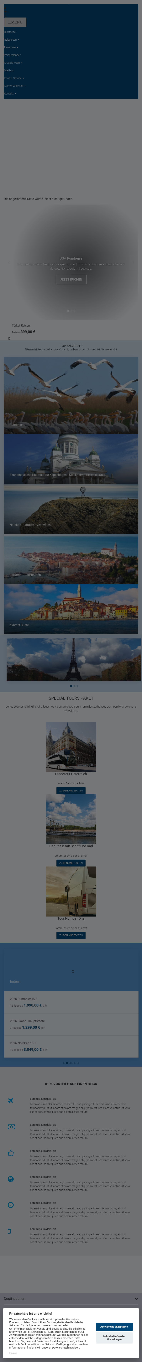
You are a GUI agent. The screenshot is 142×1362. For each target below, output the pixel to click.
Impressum (13, 1353)
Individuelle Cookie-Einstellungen (114, 1338)
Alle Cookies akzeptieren (114, 1326)
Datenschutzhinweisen (65, 1347)
